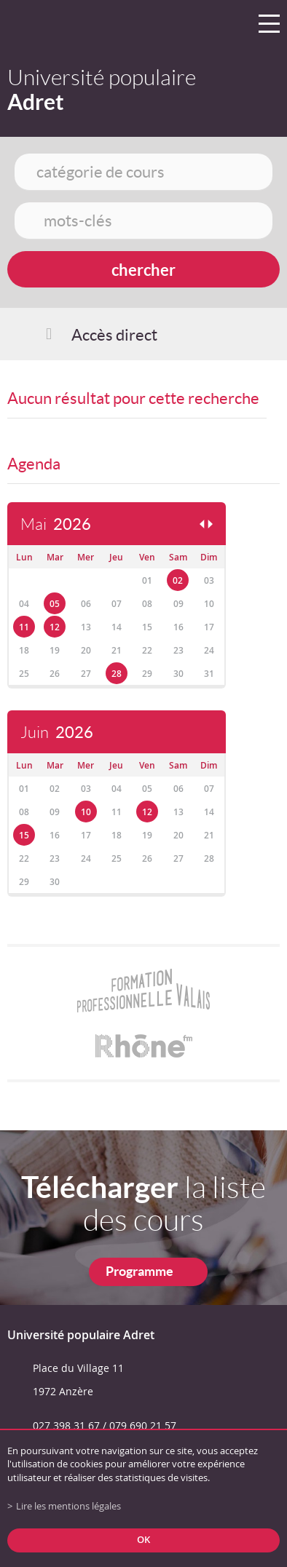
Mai (55, 524)
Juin (56, 732)
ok (143, 1540)
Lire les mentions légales (68, 1506)
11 (24, 627)
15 (24, 835)
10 (86, 812)
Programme (139, 1271)
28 (116, 673)
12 (55, 627)
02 (178, 580)
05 (55, 604)
